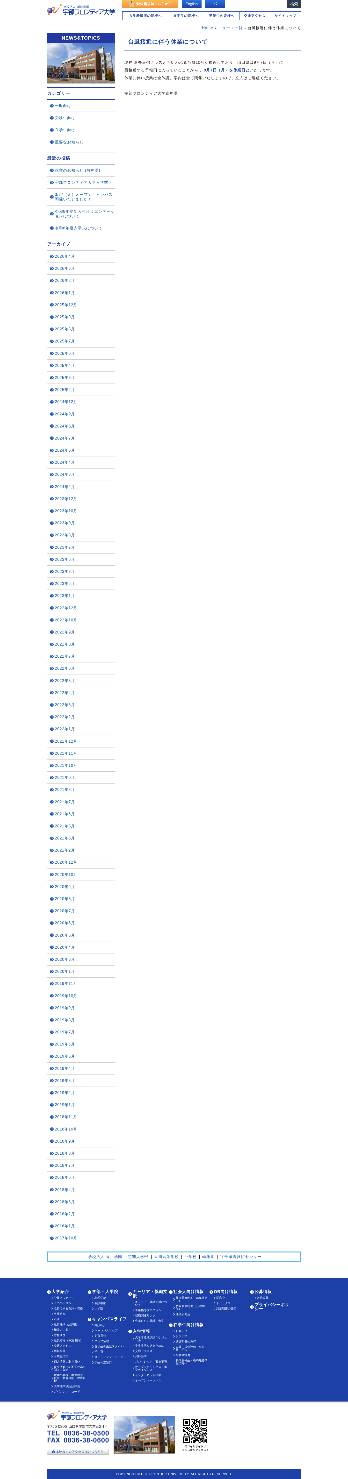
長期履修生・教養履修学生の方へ (192, 1362)
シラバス (181, 1336)
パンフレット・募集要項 (151, 1361)
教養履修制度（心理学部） (190, 1307)
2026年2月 (65, 280)
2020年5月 (65, 935)
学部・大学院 (105, 1291)
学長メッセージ (64, 1298)
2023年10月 (66, 511)
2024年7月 (65, 438)
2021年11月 (66, 753)
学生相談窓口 (103, 1362)
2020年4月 (65, 947)
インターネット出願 (148, 1375)
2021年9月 (65, 777)
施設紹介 (100, 1325)
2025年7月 (65, 341)
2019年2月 (65, 1093)
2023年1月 (65, 596)
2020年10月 (66, 875)
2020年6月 (65, 923)
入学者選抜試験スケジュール (151, 1339)
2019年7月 (65, 1032)
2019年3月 (65, 1081)
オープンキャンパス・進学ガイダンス (151, 1368)
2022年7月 (65, 656)
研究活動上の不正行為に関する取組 (70, 1368)
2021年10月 (66, 765)
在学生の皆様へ (186, 16)
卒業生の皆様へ (221, 16)
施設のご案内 (62, 1329)
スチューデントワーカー (110, 1357)
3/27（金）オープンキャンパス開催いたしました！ (84, 196)
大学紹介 (60, 1291)
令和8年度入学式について (78, 228)
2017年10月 (66, 1238)
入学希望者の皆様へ (145, 16)
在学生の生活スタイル (108, 1346)
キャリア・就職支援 (150, 1293)
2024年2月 (65, 487)
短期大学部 (138, 1257)
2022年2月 (65, 717)
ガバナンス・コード (67, 1391)
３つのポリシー (64, 1303)
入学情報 (141, 1331)
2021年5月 (65, 826)
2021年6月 (65, 814)
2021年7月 (65, 802)
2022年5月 (65, 681)
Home (207, 28)
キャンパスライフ (109, 1319)
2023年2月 (65, 584)
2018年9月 (65, 1141)
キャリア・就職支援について (151, 1303)
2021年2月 (65, 850)
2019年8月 (65, 1020)
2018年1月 (65, 1226)
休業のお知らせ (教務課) (77, 170)
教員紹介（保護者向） (68, 1340)
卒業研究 (59, 1313)
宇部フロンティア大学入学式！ (83, 182)
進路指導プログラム (148, 1310)
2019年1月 (65, 1105)
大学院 (98, 1308)
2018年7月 (65, 1165)
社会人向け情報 (188, 1291)
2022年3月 (65, 705)
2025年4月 (65, 365)
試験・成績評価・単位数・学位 (190, 1348)
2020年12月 (66, 862)
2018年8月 (65, 1153)
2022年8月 (65, 644)
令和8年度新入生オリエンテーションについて (85, 213)
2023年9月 (65, 523)
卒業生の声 (61, 1356)
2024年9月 (65, 414)
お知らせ (181, 1331)
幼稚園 (208, 1257)
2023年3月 (65, 571)
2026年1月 (65, 293)
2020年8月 (65, 899)
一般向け (63, 106)
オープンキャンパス (148, 1380)
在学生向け (65, 130)
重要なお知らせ (69, 142)
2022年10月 (66, 620)
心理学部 (100, 1298)
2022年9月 (65, 632)
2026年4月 (65, 256)
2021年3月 (65, 838)
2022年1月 (65, 729)
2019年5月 (65, 1056)
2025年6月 (65, 353)
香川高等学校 (166, 1257)
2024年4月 (65, 462)
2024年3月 (65, 474)
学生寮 (98, 1351)
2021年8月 (65, 790)
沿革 (57, 1319)
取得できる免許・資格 (68, 1308)
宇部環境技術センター (240, 1257)
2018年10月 (66, 1129)
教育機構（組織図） (67, 1324)
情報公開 (59, 1351)
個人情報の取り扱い (67, 1361)
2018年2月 (65, 1214)
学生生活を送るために (149, 1345)
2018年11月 (66, 1117)
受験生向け (65, 118)
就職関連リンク (145, 1315)
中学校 (190, 1257)
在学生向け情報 (188, 1325)
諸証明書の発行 (186, 1341)
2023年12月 (66, 499)
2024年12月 (66, 402)
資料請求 (141, 1356)
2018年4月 (65, 1190)
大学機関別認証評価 (67, 1386)
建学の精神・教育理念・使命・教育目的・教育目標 (70, 1378)
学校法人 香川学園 (105, 1257)
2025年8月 (65, 329)
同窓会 (220, 1298)
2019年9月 (65, 1008)
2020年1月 (65, 971)
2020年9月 (65, 887)
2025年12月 (66, 305)
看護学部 (100, 1303)
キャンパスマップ (106, 1330)
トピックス (223, 1303)
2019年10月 (66, 996)
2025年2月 (65, 390)
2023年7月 (65, 547)
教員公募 (262, 1298)
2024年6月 (65, 450)
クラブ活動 (101, 1341)
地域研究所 (183, 1314)
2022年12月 (66, 608)
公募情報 (263, 1291)
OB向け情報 (226, 1291)
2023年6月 (65, 559)
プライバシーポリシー (271, 1306)
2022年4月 (65, 693)
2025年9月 (65, 317)
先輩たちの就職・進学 (149, 1321)
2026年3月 (65, 268)
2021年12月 (66, 741)
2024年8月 (65, 426)
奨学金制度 (183, 1355)
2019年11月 (66, 983)
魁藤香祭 (100, 1335)
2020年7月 (65, 911)
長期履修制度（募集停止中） (192, 1299)
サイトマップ (285, 16)
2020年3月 (65, 959)
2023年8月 (65, 535)
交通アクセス (255, 16)
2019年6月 (65, 1044)
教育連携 (59, 1335)
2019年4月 (65, 1069)
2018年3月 (65, 1202)
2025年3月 (65, 378)
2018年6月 (65, 1177)
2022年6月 (65, 668)
